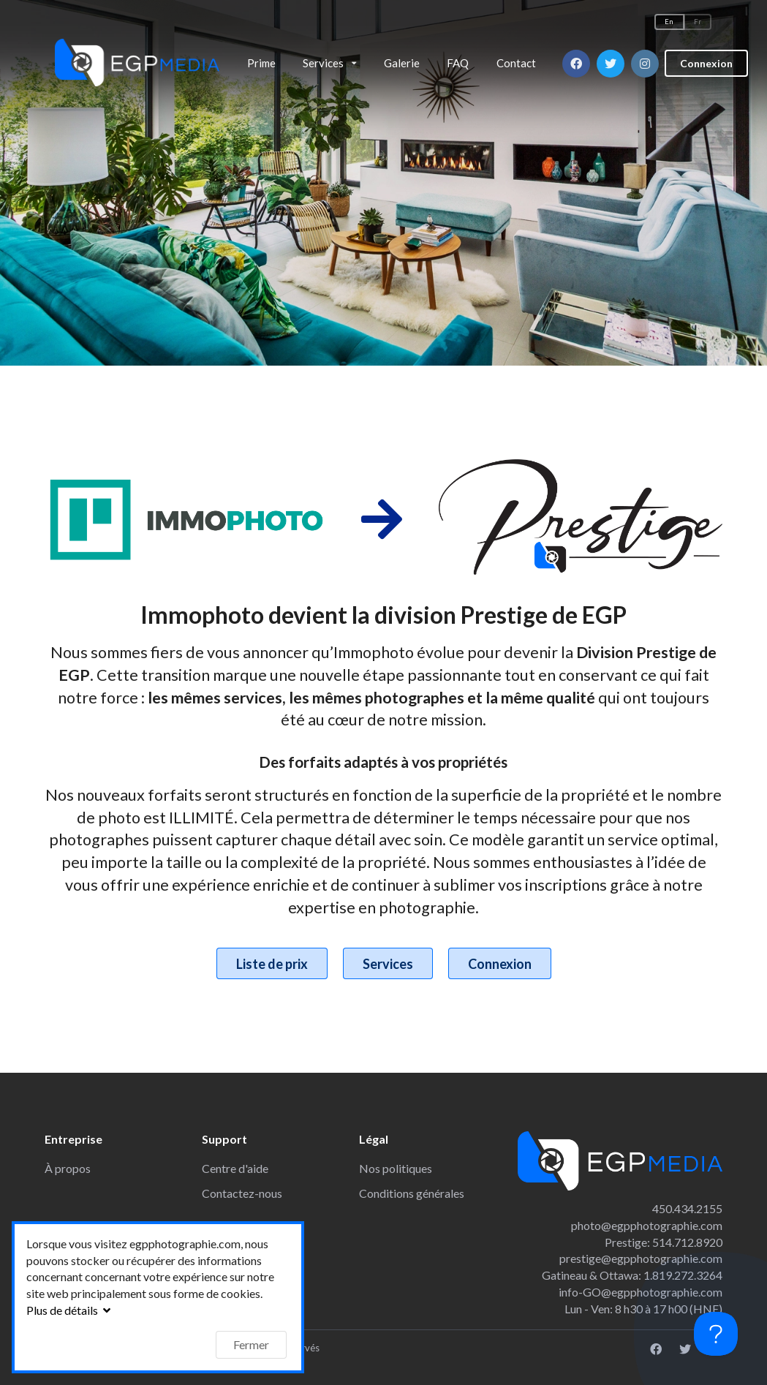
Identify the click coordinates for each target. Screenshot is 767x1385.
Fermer (251, 1344)
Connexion (706, 59)
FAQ (458, 62)
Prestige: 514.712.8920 (663, 1242)
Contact (516, 62)
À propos (68, 1168)
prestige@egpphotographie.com (640, 1258)
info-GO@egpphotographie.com (640, 1292)
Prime (261, 62)
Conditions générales (411, 1193)
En (669, 22)
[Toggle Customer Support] (716, 1334)
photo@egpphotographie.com (646, 1225)
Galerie (402, 62)
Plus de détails (70, 1310)
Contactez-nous (242, 1193)
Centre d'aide (235, 1168)
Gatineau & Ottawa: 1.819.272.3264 (632, 1275)
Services (388, 964)
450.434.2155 (687, 1208)
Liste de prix (272, 964)
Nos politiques (395, 1168)
